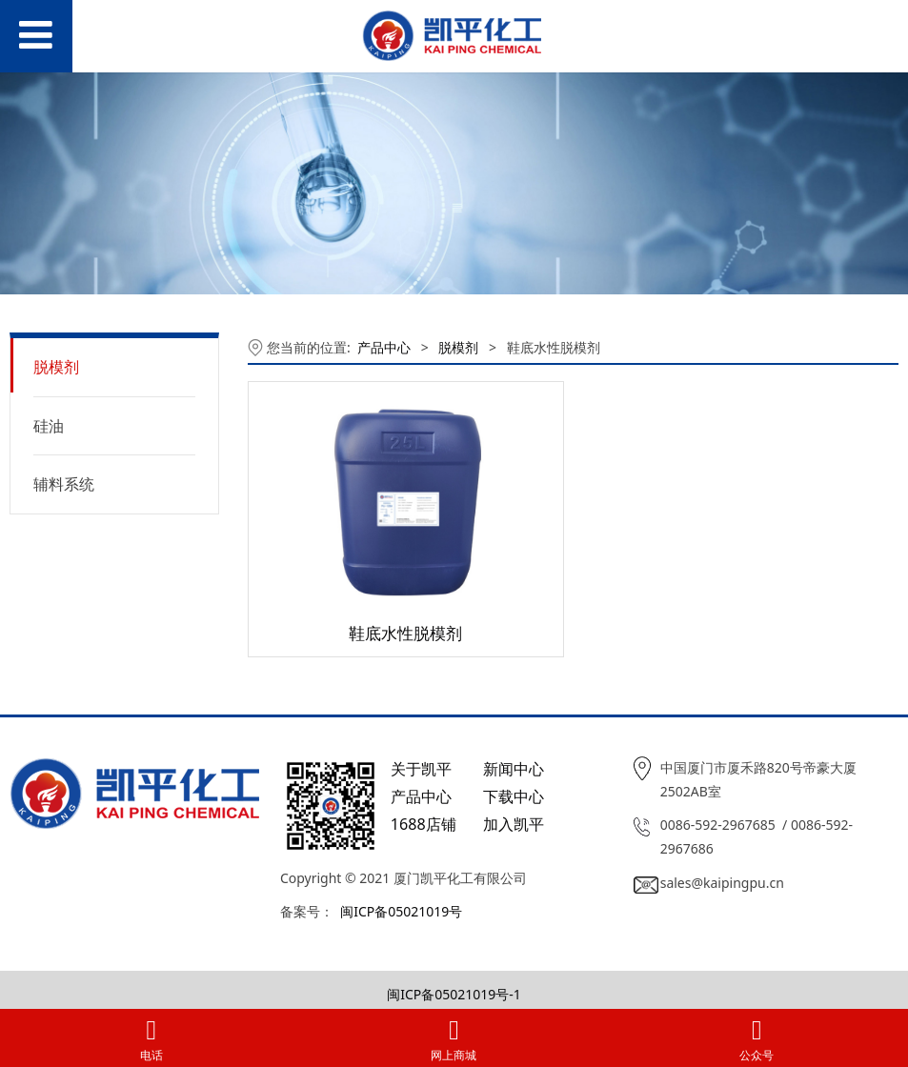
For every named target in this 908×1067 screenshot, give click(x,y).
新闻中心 (513, 768)
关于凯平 (421, 768)
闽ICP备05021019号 (401, 911)
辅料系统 (63, 483)
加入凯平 (513, 824)
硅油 (48, 425)
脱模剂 (56, 366)
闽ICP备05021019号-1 (454, 994)
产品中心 (384, 347)
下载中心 (513, 796)
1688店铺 (423, 824)
